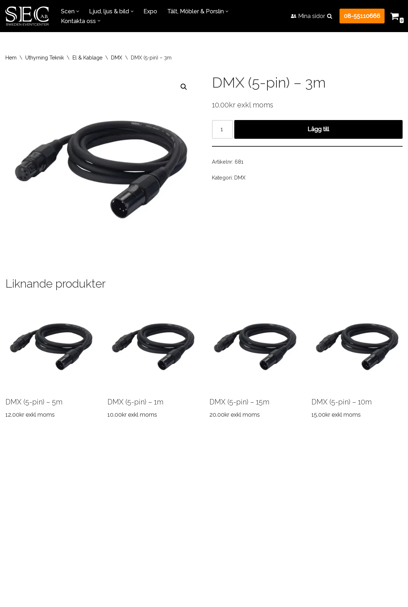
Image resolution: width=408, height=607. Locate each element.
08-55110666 (362, 16)
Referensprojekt (136, 490)
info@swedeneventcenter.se (192, 594)
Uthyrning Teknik (44, 58)
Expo (150, 11)
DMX (116, 58)
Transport (83, 490)
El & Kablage (87, 58)
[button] (77, 11)
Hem (11, 58)
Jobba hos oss (266, 490)
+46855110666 (183, 584)
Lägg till (318, 129)
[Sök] (329, 16)
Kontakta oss (320, 490)
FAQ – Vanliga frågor (202, 490)
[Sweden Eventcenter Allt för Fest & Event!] (27, 16)
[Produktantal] (222, 129)
